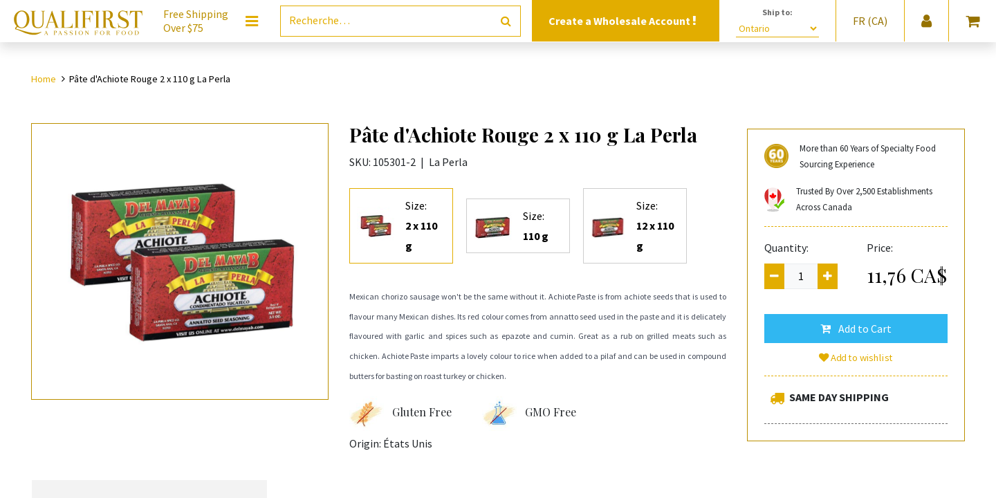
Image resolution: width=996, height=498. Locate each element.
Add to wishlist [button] (856, 357)
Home (43, 79)
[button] (856, 328)
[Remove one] (774, 276)
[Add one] (828, 276)
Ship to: (777, 12)
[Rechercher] (506, 21)
